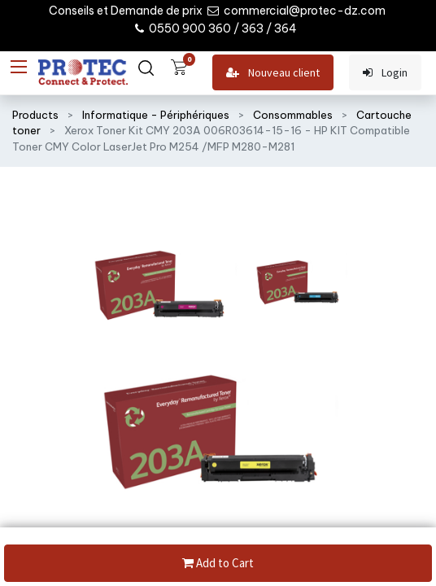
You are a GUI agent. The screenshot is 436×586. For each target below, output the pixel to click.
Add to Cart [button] (218, 563)
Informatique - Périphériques (155, 114)
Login (385, 72)
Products (35, 114)
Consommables (293, 114)
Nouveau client (273, 72)
